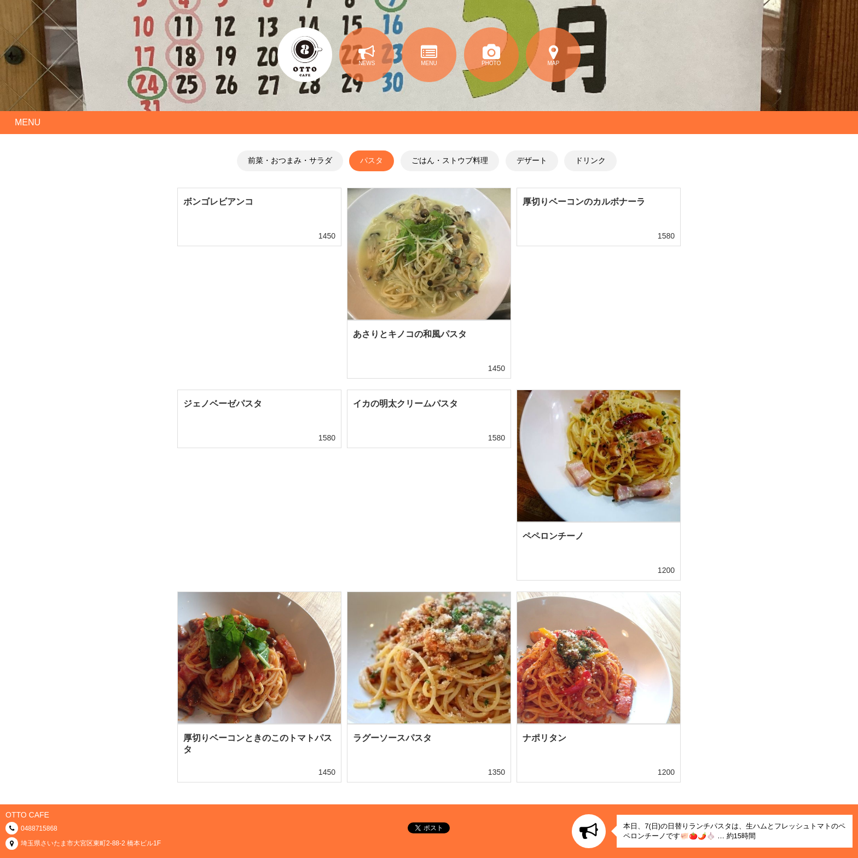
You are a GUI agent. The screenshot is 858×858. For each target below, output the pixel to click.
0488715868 (39, 828)
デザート (532, 160)
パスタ (371, 160)
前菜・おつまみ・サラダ (290, 160)
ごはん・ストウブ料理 (449, 160)
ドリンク (590, 160)
